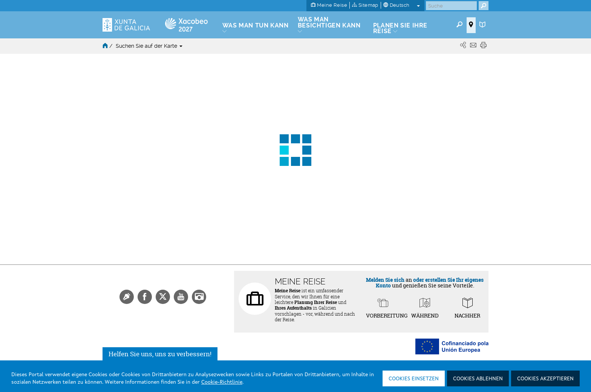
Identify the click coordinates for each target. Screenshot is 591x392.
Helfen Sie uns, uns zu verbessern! (160, 353)
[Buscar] (451, 5)
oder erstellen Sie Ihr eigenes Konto (430, 282)
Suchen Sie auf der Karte (149, 46)
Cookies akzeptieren (545, 378)
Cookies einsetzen (414, 378)
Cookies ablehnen (478, 378)
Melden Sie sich (385, 279)
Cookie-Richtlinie (221, 382)
